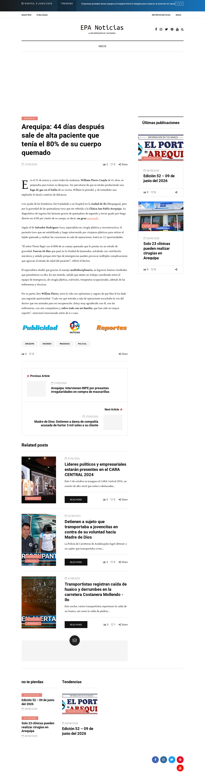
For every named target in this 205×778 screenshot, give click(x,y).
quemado (92, 218)
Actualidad (150, 229)
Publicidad (42, 15)
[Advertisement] (102, 84)
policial (82, 344)
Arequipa (29, 344)
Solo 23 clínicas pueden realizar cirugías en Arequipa (156, 253)
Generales (29, 118)
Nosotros (26, 15)
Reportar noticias (161, 15)
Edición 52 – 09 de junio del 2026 (159, 181)
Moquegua (65, 344)
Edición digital (151, 161)
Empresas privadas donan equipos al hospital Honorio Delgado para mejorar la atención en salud (128, 3)
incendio (47, 344)
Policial (32, 564)
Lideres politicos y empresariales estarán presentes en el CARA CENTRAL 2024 (95, 472)
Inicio (178, 15)
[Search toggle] (182, 29)
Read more (76, 502)
